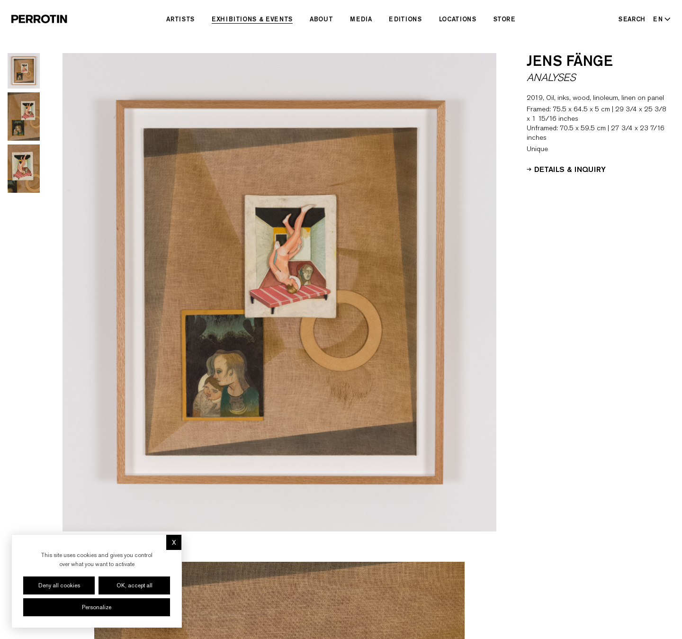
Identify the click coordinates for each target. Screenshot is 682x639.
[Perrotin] (39, 19)
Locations (457, 19)
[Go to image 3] (24, 168)
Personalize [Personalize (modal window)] (96, 607)
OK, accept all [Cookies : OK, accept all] (135, 585)
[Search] (632, 19)
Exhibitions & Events (252, 19)
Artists (180, 19)
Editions (405, 19)
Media (361, 19)
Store (505, 19)
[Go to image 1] (24, 71)
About (321, 19)
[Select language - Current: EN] (660, 19)
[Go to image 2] (24, 116)
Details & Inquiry (566, 168)
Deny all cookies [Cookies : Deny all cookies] (59, 585)
